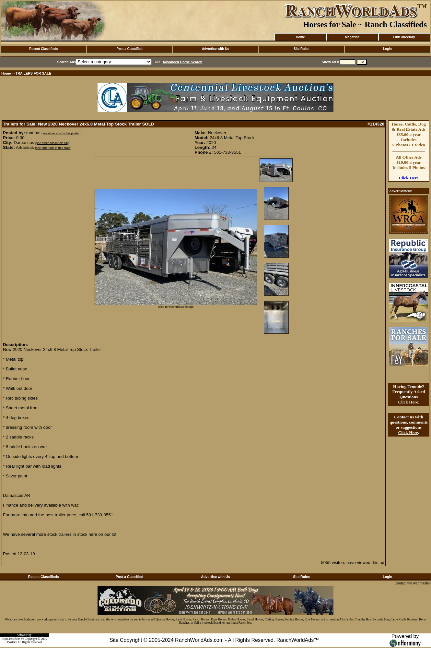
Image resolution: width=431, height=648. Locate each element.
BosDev (12, 642)
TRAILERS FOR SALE (33, 73)
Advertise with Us (215, 49)
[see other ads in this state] (53, 148)
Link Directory (404, 37)
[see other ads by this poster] (60, 133)
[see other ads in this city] (52, 143)
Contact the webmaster (412, 583)
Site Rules (301, 49)
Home (300, 37)
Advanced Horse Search (183, 62)
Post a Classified (130, 49)
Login (387, 49)
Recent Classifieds (43, 49)
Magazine (352, 37)
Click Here (409, 177)
